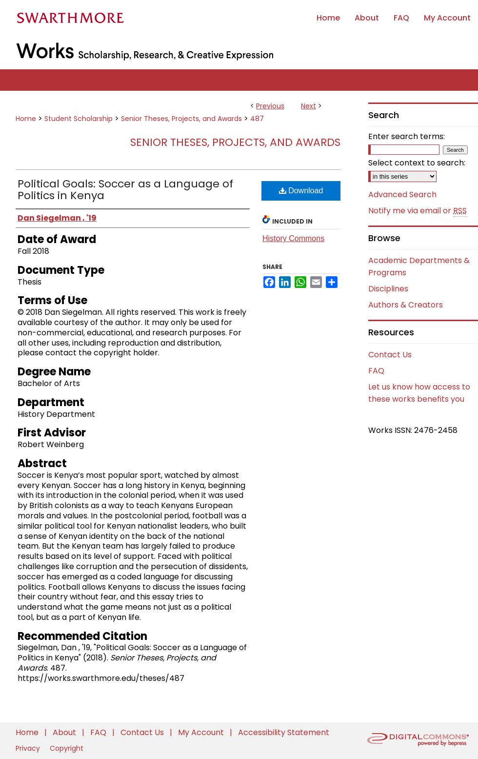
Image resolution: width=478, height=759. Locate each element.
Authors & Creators (405, 304)
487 (257, 118)
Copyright (66, 748)
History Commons (293, 238)
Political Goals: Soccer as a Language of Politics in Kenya (125, 189)
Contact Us (390, 354)
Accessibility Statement (283, 732)
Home (26, 118)
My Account (202, 732)
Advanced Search (402, 194)
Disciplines (388, 288)
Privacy (29, 748)
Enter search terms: (406, 136)
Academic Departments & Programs (419, 266)
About (65, 732)
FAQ (376, 370)
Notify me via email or (417, 211)
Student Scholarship (78, 118)
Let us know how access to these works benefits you (419, 393)
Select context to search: (416, 162)
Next (308, 106)
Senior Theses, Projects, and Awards (181, 118)
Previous (270, 106)
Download (301, 190)
